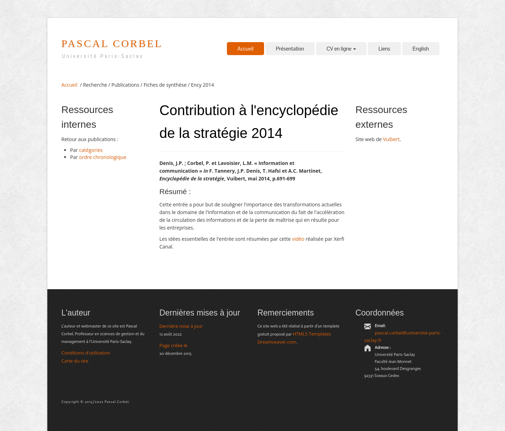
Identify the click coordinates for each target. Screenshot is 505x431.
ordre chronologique (102, 157)
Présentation (290, 48)
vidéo (298, 239)
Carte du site (74, 361)
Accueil (245, 48)
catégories (91, 150)
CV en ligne (341, 48)
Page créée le (173, 345)
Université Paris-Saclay (102, 56)
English (421, 48)
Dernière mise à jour (181, 326)
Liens (384, 48)
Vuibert (391, 139)
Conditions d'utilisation (85, 353)
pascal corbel (112, 43)
